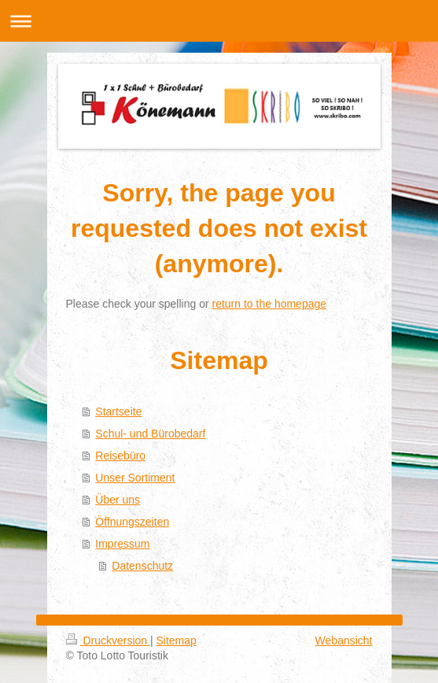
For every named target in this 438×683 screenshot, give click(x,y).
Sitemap (176, 640)
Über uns (117, 499)
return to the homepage (269, 303)
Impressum (122, 543)
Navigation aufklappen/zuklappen (219, 21)
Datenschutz (142, 565)
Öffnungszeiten (132, 521)
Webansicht (344, 640)
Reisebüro (120, 455)
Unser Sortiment (135, 477)
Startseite (118, 411)
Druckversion (108, 640)
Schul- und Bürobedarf (150, 433)
